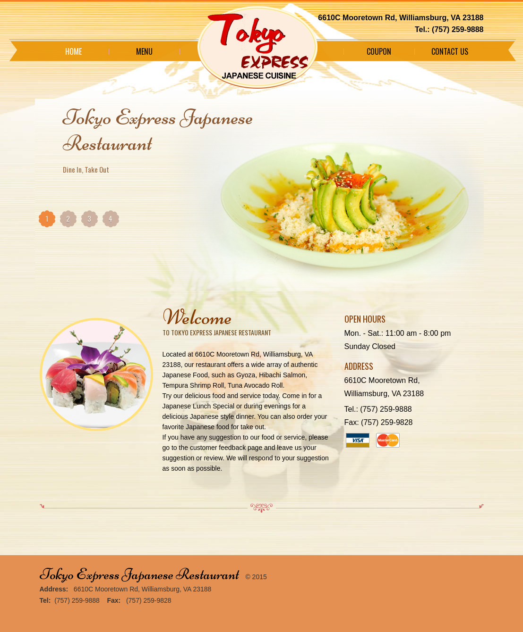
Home (73, 51)
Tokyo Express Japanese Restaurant (139, 574)
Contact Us (449, 51)
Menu (144, 51)
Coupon (379, 51)
